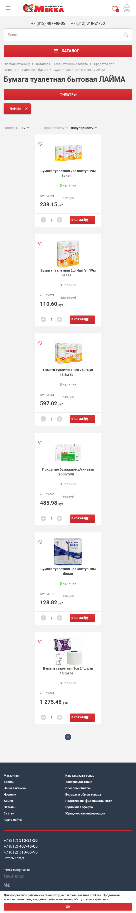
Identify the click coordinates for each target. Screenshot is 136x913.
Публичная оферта (79, 807)
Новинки (10, 794)
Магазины (11, 775)
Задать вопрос (14, 875)
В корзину (79, 220)
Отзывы (10, 807)
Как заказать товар (79, 775)
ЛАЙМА (20, 108)
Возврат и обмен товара (83, 794)
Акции (8, 801)
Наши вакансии (15, 788)
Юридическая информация (85, 813)
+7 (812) (21, 840)
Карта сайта (13, 820)
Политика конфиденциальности (88, 801)
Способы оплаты (78, 788)
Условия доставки (78, 782)
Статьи (9, 813)
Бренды (9, 782)
